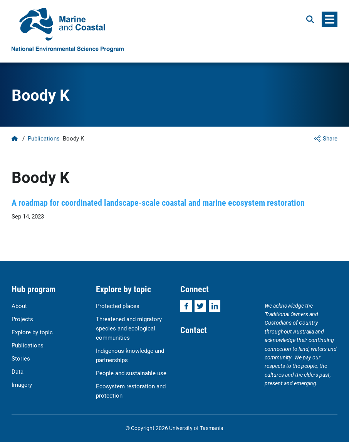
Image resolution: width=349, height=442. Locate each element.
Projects (22, 319)
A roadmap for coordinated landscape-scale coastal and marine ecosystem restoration (158, 202)
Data (17, 371)
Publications (44, 138)
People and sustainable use (131, 373)
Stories (21, 358)
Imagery (22, 384)
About (19, 306)
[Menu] (329, 19)
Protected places (117, 306)
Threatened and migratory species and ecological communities (129, 328)
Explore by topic (32, 332)
